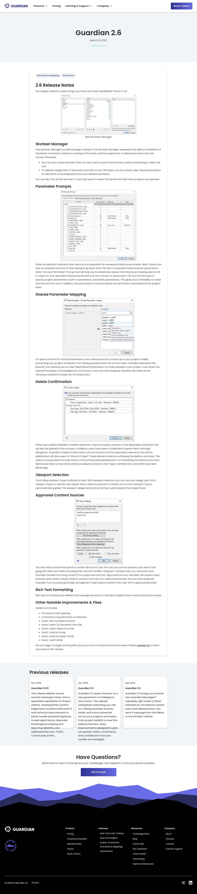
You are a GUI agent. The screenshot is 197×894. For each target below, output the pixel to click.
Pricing (56, 6)
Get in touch (98, 772)
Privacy (35, 882)
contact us (143, 645)
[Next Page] (98, 739)
